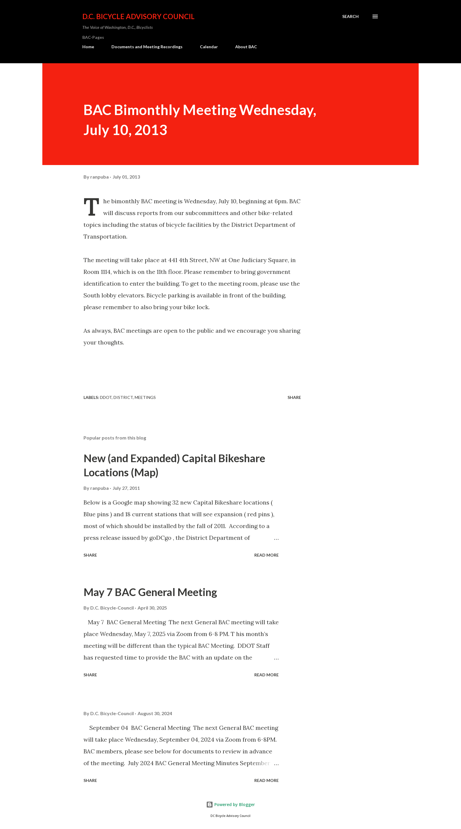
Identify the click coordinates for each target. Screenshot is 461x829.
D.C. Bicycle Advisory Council (138, 16)
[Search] (350, 16)
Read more (266, 554)
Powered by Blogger (230, 804)
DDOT (106, 397)
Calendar (209, 46)
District (123, 397)
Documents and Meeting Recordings (147, 46)
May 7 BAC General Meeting (150, 591)
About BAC (246, 46)
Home (88, 46)
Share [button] (294, 397)
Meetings (145, 397)
